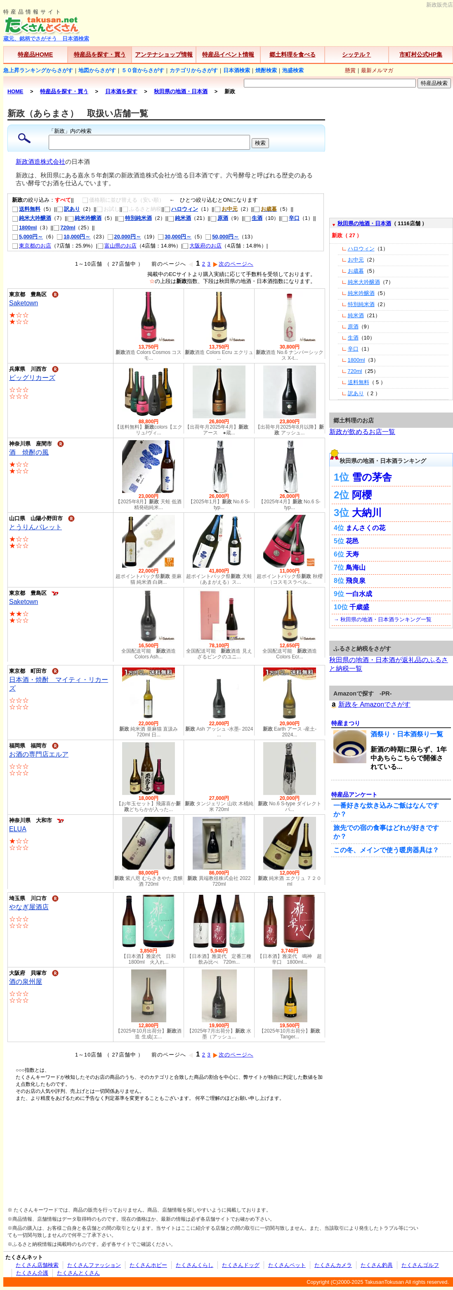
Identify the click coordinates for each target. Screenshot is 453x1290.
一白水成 (359, 593)
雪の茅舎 (372, 477)
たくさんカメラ (333, 1265)
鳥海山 (356, 567)
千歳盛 (359, 607)
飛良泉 (356, 580)
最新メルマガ (377, 70)
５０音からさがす (142, 70)
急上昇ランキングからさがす (38, 70)
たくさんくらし (194, 1265)
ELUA (17, 828)
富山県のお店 (117, 246)
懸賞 (350, 70)
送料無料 (26, 209)
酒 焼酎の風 (29, 452)
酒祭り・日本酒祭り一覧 (406, 734)
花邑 (352, 541)
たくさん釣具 (377, 1265)
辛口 (291, 218)
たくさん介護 (32, 1273)
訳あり (68, 209)
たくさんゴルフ (420, 1265)
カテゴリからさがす (194, 70)
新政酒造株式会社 (40, 161)
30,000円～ (174, 236)
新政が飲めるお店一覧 (362, 431)
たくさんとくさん (78, 1273)
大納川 (367, 512)
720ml (64, 227)
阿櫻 (362, 494)
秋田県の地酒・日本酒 (364, 223)
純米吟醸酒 (84, 218)
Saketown (23, 303)
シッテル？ (356, 54)
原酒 (219, 218)
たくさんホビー (148, 1265)
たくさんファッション (94, 1265)
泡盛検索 (293, 70)
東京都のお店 (31, 246)
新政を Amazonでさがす (370, 704)
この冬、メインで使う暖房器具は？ (386, 850)
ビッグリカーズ (32, 377)
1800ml (24, 227)
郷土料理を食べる (292, 54)
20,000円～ (124, 236)
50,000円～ (222, 236)
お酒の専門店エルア (38, 754)
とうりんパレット (35, 527)
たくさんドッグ (241, 1265)
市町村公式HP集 (420, 54)
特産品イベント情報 (228, 54)
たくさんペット (287, 1265)
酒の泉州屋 (25, 981)
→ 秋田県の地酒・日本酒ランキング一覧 (383, 619)
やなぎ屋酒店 (29, 906)
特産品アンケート (354, 794)
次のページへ (232, 264)
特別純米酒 (135, 218)
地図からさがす (97, 70)
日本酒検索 (236, 70)
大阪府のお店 (202, 246)
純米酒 (179, 218)
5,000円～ (27, 236)
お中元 (356, 260)
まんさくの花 (365, 527)
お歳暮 (356, 271)
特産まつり (345, 723)
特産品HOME (35, 54)
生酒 (253, 218)
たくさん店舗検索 (37, 1265)
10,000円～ (73, 236)
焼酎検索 (266, 70)
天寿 (352, 554)
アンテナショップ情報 (164, 54)
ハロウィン (181, 209)
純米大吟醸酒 (31, 218)
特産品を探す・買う (100, 54)
